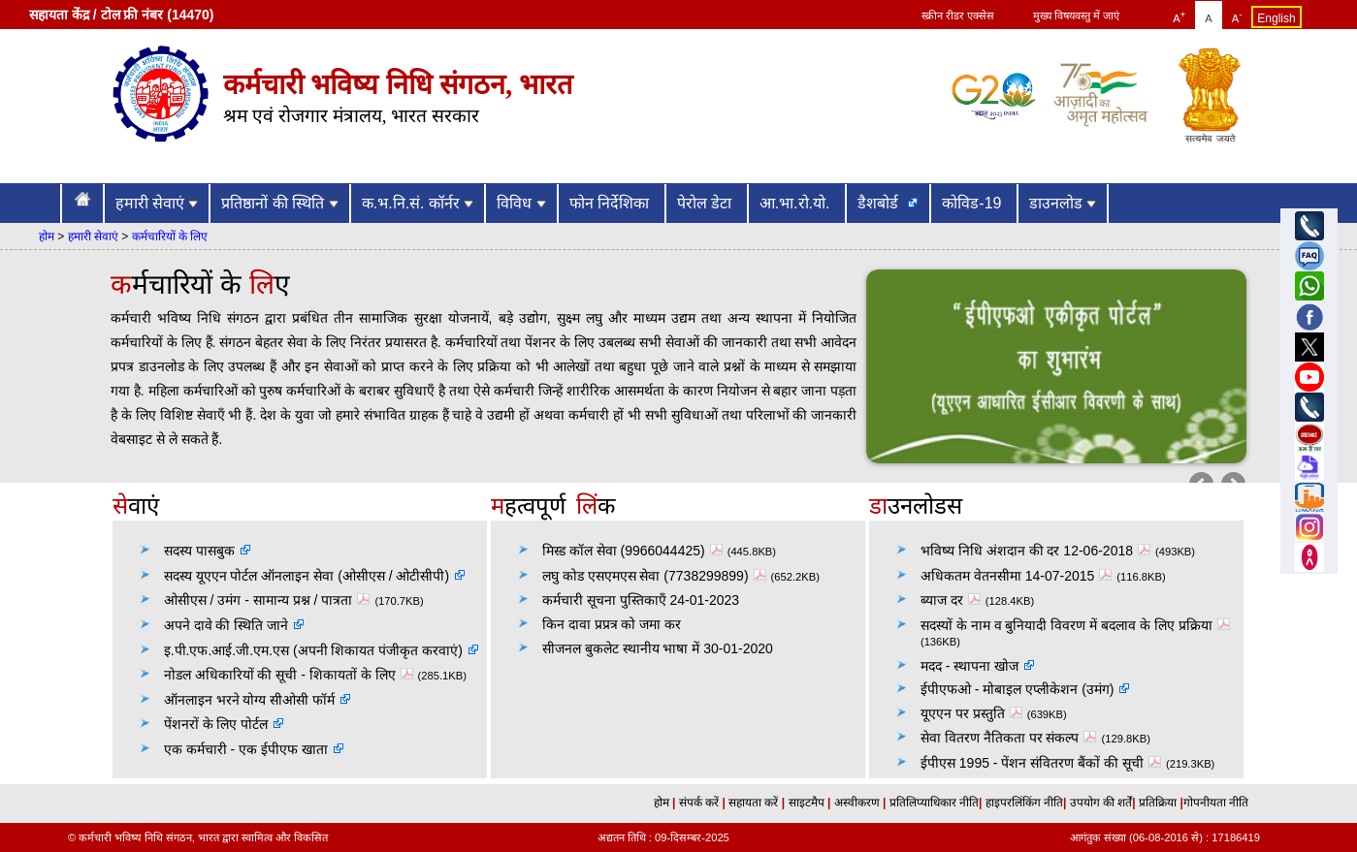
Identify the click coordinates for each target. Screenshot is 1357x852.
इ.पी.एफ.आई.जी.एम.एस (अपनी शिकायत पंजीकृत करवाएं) (313, 650)
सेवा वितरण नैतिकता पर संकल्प (1011, 737)
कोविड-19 (974, 203)
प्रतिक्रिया (1158, 802)
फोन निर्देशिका (611, 203)
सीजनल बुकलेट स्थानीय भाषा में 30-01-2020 (657, 648)
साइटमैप (808, 802)
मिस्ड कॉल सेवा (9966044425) (634, 550)
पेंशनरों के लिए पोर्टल (216, 724)
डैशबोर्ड (879, 203)
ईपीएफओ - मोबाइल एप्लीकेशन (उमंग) (1018, 689)
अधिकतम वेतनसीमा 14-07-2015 (1018, 576)
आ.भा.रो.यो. (796, 203)
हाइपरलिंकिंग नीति (1022, 802)
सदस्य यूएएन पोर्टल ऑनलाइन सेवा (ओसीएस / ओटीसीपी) (306, 576)
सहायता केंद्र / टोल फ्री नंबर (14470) (121, 14)
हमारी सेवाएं (157, 203)
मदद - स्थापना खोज (969, 666)
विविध (521, 203)
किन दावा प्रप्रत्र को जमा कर (611, 624)
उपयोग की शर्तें (1099, 802)
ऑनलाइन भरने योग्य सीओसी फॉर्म (250, 700)
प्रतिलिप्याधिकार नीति (932, 802)
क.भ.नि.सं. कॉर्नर (418, 203)
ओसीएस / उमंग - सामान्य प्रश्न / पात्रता (269, 600)
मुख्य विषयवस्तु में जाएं (1076, 15)
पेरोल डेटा (706, 203)
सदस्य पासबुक (199, 550)
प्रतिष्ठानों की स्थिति (279, 203)
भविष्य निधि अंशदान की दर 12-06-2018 (1038, 550)
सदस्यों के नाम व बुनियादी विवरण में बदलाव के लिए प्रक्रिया (1078, 625)
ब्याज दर (953, 600)
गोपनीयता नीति (1215, 802)
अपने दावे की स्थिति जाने (226, 625)
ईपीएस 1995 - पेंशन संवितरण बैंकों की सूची (1043, 763)
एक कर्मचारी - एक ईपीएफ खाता (246, 749)
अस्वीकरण (854, 802)
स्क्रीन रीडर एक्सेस (957, 15)
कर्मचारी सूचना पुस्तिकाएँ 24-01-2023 (640, 600)
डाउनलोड (1062, 203)
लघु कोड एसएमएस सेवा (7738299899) (656, 576)
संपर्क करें (701, 802)
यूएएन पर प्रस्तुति (974, 713)
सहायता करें (755, 802)
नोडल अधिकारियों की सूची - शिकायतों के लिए (291, 674)
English (1276, 18)
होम (46, 236)
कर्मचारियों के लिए (170, 236)
